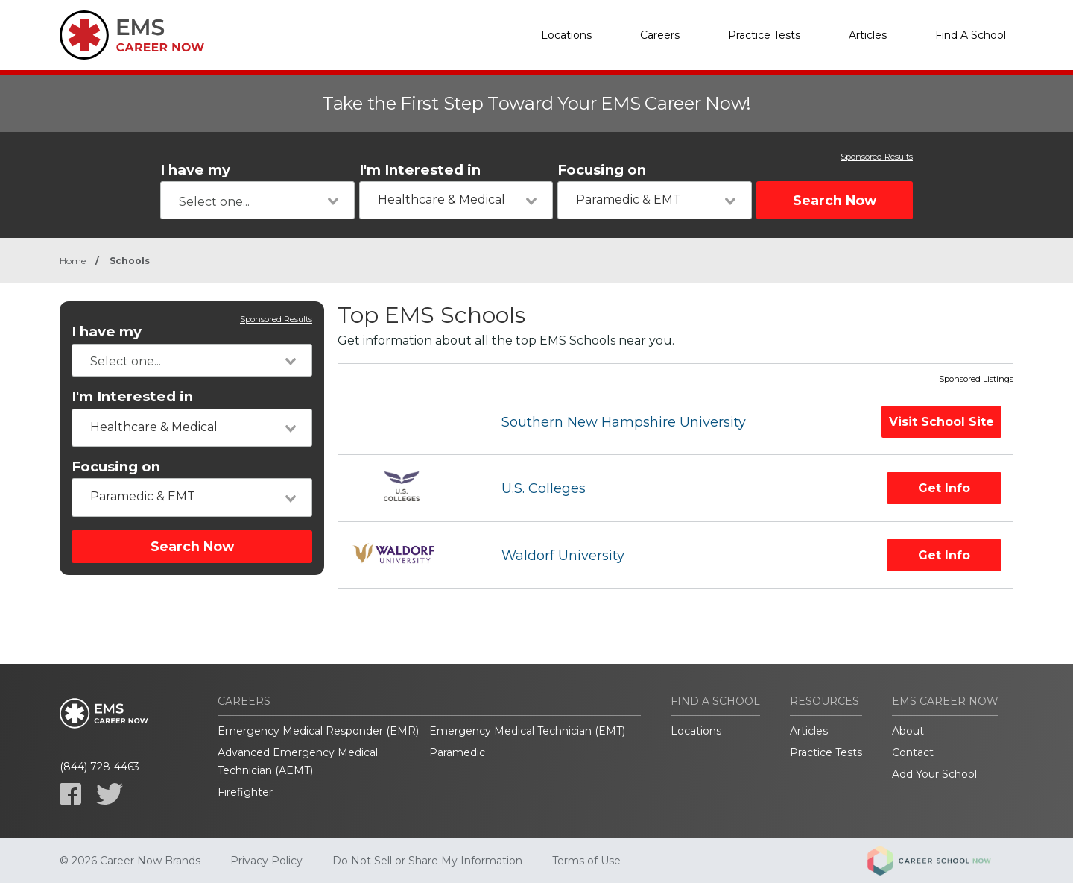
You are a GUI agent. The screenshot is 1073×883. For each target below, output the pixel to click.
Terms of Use (586, 860)
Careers (660, 35)
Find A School (970, 35)
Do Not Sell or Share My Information (427, 860)
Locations (566, 35)
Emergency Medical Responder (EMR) (318, 731)
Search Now (834, 200)
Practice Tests (764, 35)
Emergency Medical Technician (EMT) (527, 731)
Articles (868, 35)
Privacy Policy (266, 860)
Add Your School (934, 774)
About (908, 731)
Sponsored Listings (976, 380)
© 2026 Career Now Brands (130, 860)
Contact (913, 752)
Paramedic (457, 752)
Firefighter (245, 792)
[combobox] (257, 200)
